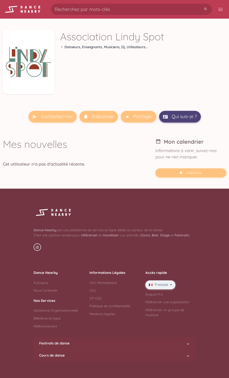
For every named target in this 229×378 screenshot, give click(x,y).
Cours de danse (114, 355)
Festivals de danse (114, 343)
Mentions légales (102, 314)
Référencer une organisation (167, 302)
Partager (138, 116)
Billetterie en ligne (47, 318)
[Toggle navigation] (220, 9)
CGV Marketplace (103, 283)
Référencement (45, 326)
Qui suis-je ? (180, 116)
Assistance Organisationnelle (56, 310)
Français (159, 285)
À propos (41, 283)
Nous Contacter (46, 290)
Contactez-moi (52, 116)
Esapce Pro (154, 294)
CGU (92, 290)
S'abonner (98, 116)
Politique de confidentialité (109, 306)
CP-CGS (95, 298)
